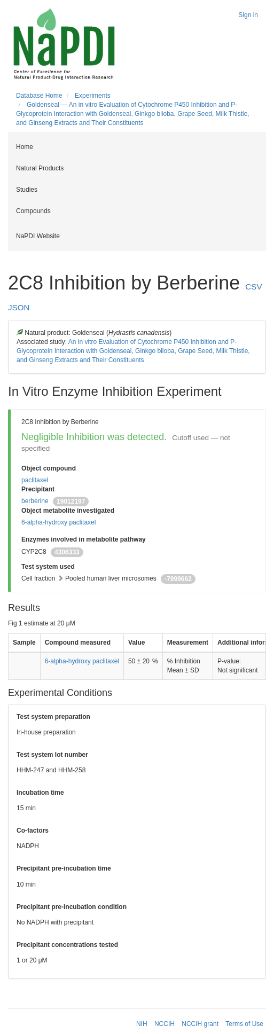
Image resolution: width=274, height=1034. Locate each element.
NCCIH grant (200, 1024)
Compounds (33, 211)
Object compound (48, 468)
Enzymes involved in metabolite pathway (83, 539)
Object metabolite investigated (67, 510)
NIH (141, 1024)
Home (24, 147)
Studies (26, 189)
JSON (19, 307)
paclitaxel (34, 480)
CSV (253, 286)
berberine (35, 501)
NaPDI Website (38, 236)
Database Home (39, 95)
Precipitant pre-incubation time (64, 868)
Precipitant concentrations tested (67, 945)
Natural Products (40, 168)
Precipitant (37, 489)
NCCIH (164, 1024)
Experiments (93, 95)
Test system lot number (52, 754)
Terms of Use (244, 1024)
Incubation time (40, 792)
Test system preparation (53, 716)
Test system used (48, 566)
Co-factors (33, 830)
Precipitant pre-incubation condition (72, 907)
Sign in (248, 15)
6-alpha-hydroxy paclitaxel (58, 522)
